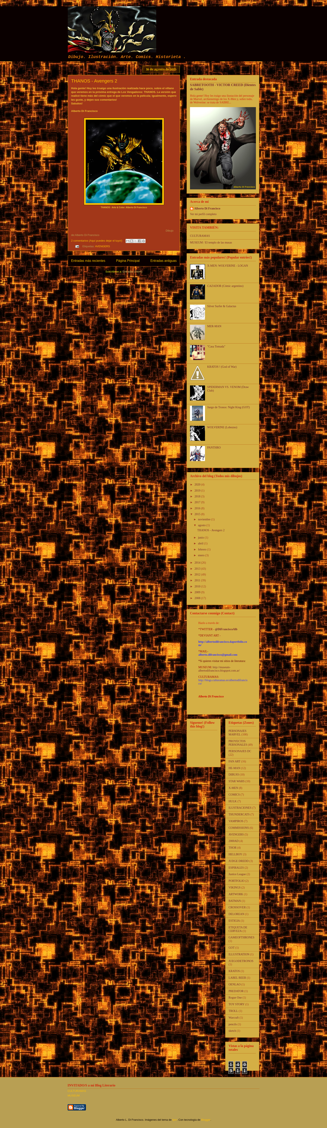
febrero (202, 549)
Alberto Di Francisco (207, 208)
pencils (233, 1024)
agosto (202, 525)
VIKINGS (235, 887)
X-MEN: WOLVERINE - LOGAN (227, 265)
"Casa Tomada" (216, 346)
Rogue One (235, 997)
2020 (198, 484)
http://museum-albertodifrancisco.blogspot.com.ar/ (219, 669)
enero (201, 555)
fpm (174, 1119)
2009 (198, 592)
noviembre (204, 519)
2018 (198, 496)
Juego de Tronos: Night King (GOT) (228, 407)
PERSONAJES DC (240, 751)
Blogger (205, 1119)
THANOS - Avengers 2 (94, 81)
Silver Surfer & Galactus (221, 306)
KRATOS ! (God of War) (222, 366)
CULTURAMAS (200, 235)
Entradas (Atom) (132, 271)
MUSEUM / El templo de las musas (211, 242)
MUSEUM (74, 1095)
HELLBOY (235, 854)
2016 (198, 508)
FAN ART (234, 761)
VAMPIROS (236, 821)
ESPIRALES (236, 867)
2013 (198, 568)
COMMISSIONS (239, 827)
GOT (232, 947)
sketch (232, 1030)
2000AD (234, 841)
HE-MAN (234, 768)
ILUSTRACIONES (240, 807)
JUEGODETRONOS (241, 961)
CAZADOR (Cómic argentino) (225, 286)
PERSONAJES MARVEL (238, 732)
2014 (198, 562)
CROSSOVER (237, 907)
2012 (198, 574)
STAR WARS (237, 781)
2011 (198, 580)
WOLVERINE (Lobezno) (222, 427)
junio (201, 537)
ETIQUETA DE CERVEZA (238, 929)
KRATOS (234, 971)
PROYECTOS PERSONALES (238, 743)
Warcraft (234, 1017)
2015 (198, 514)
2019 (198, 490)
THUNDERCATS (239, 814)
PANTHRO (214, 447)
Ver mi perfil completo (203, 214)
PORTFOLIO (236, 880)
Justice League (237, 874)
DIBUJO (234, 774)
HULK (233, 801)
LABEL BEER (237, 977)
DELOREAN (236, 914)
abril (201, 543)
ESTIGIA (234, 920)
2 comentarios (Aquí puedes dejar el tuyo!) (96, 240)
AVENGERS (102, 246)
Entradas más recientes (88, 260)
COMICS (234, 794)
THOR (232, 847)
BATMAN (235, 900)
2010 (198, 586)
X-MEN (233, 788)
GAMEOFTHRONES (241, 937)
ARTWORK (236, 894)
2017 (198, 502)
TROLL (233, 1011)
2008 (198, 598)
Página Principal (128, 260)
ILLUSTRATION (239, 954)
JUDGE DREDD (239, 861)
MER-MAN (214, 326)
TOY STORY (236, 1004)
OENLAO (235, 984)
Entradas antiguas (163, 260)
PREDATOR (236, 991)
